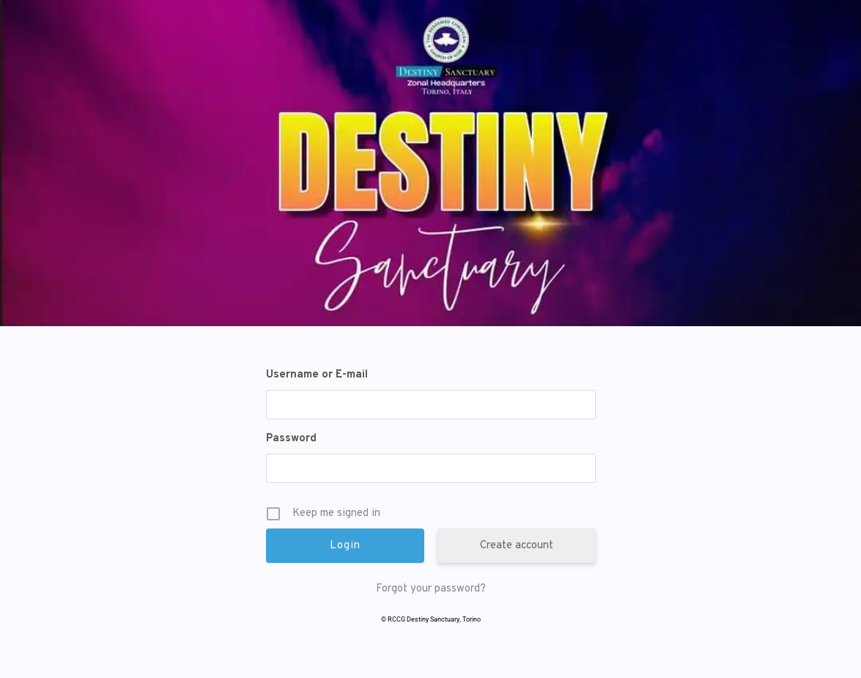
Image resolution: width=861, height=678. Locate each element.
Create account (516, 546)
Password (291, 439)
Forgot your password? (431, 589)
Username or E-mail (317, 375)
